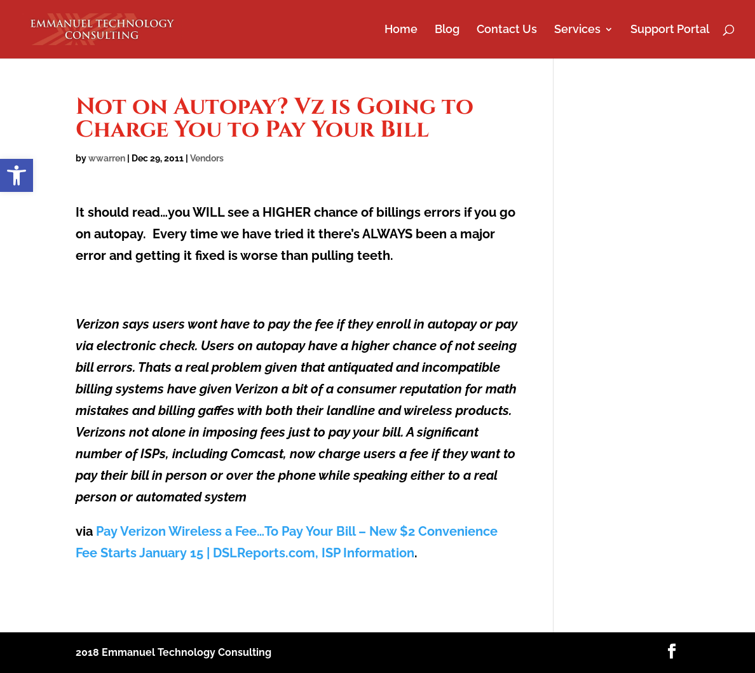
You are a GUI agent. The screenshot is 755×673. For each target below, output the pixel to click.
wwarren (106, 158)
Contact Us (507, 30)
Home (401, 30)
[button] (16, 175)
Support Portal (669, 30)
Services (577, 30)
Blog (447, 30)
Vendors (207, 158)
